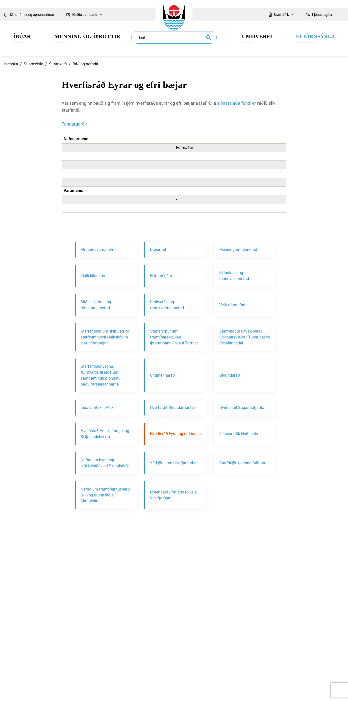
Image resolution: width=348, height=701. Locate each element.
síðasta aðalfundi (234, 103)
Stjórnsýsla (33, 64)
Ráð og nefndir (85, 64)
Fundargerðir (74, 124)
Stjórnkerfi (58, 64)
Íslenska (11, 64)
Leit (142, 37)
